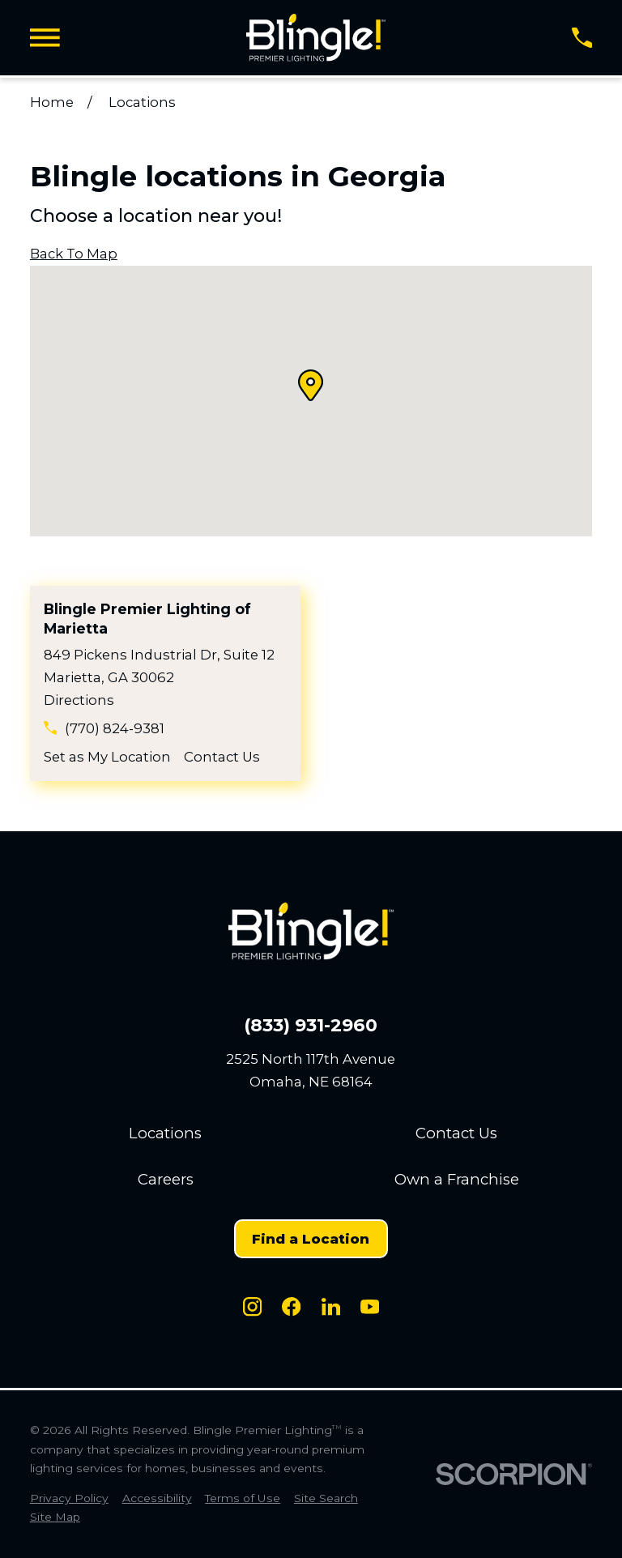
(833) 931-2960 (310, 1025)
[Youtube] (369, 1306)
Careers (166, 1179)
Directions (79, 700)
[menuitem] (69, 1498)
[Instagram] (252, 1306)
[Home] (315, 38)
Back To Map (73, 253)
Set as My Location (107, 757)
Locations (165, 1133)
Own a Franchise (456, 1179)
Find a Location (310, 1239)
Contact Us (222, 757)
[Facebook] (291, 1306)
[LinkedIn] (331, 1306)
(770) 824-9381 (114, 728)
